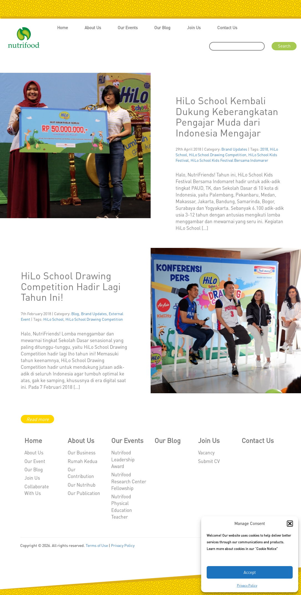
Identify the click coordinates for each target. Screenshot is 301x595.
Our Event (34, 461)
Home (62, 27)
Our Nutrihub (81, 485)
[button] (290, 523)
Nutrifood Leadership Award (123, 459)
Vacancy (206, 452)
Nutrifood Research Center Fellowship (128, 481)
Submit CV (209, 461)
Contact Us (227, 27)
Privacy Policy (247, 585)
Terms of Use (97, 545)
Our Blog (162, 27)
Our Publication (84, 493)
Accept (250, 572)
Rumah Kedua (82, 461)
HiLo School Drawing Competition (217, 154)
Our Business (81, 452)
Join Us (194, 27)
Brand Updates (234, 148)
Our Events (128, 27)
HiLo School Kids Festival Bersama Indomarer (229, 160)
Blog (75, 313)
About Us (93, 27)
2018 (264, 148)
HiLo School (53, 319)
